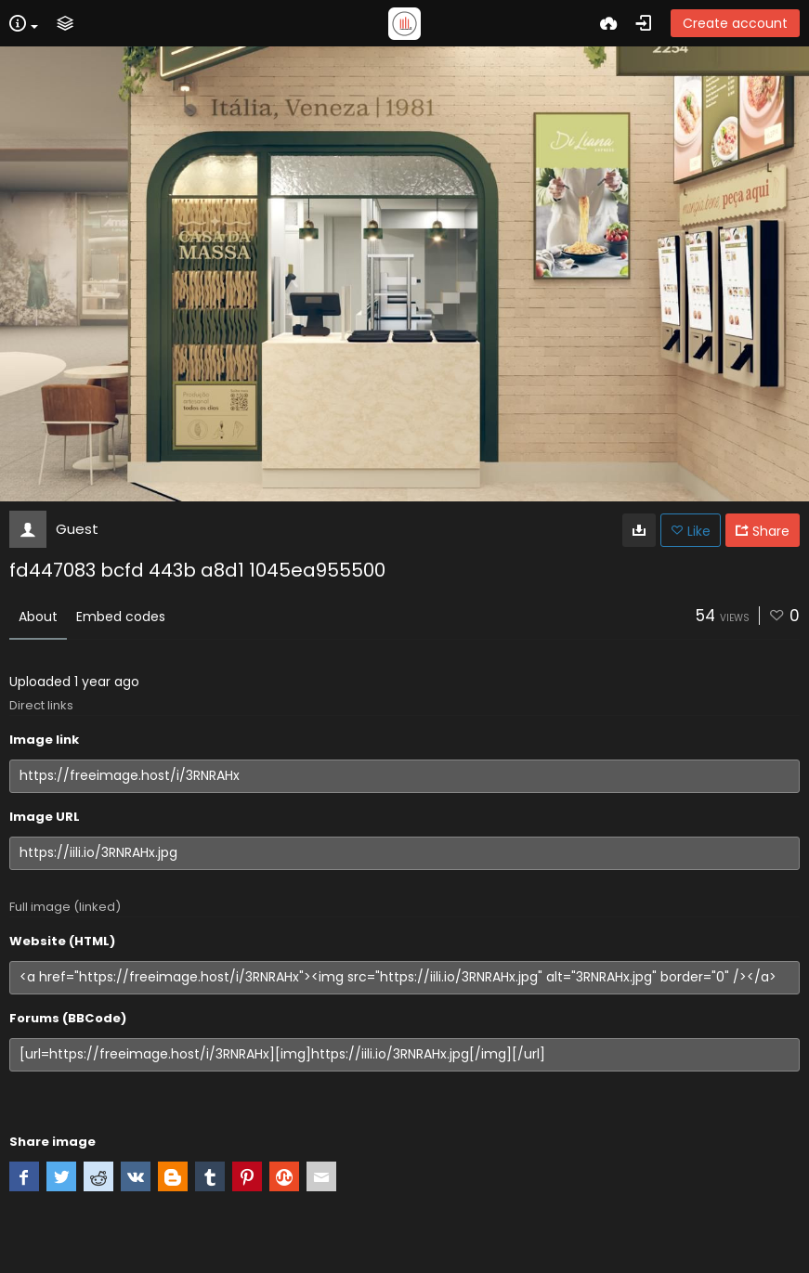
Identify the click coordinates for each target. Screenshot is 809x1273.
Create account (735, 23)
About (38, 616)
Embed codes (120, 616)
